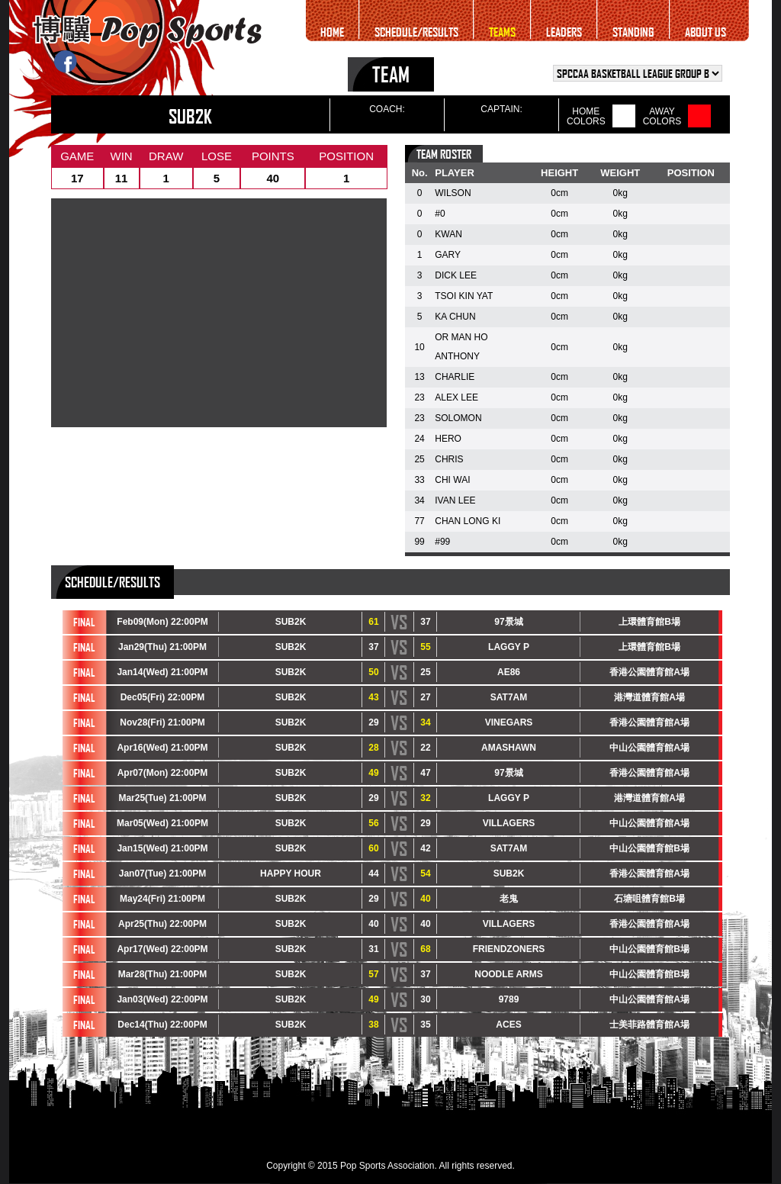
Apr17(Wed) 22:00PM (162, 949)
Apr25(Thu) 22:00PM (162, 924)
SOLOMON (458, 418)
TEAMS (502, 31)
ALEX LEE (456, 397)
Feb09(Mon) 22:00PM (162, 621)
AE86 (508, 672)
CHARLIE (454, 377)
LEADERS (564, 31)
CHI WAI (452, 480)
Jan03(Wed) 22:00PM (162, 999)
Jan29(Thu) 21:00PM (162, 647)
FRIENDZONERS (509, 949)
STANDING (633, 31)
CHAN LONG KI (467, 521)
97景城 (508, 621)
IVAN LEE (455, 500)
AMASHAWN (508, 747)
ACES (508, 1024)
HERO (448, 438)
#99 (442, 541)
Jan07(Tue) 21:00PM (163, 873)
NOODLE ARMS (508, 974)
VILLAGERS (509, 823)
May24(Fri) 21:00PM (162, 898)
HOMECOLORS (586, 117)
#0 (440, 213)
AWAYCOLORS (662, 117)
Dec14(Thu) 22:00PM (162, 1024)
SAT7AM (508, 697)
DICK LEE (456, 275)
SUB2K (291, 621)
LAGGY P (508, 647)
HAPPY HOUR (290, 873)
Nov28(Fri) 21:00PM (162, 722)
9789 (509, 999)
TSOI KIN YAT (464, 296)
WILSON (453, 193)
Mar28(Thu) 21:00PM (162, 974)
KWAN (448, 234)
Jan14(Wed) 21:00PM (162, 672)
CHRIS (449, 459)
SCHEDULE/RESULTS (416, 31)
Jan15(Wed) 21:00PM (162, 848)
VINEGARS (509, 722)
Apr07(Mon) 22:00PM (162, 772)
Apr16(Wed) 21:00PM (162, 747)
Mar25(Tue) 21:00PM (162, 798)
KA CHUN (455, 316)
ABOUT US (705, 31)
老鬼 (509, 898)
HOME (332, 31)
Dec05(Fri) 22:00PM (163, 697)
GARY (448, 254)
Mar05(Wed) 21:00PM (162, 823)
